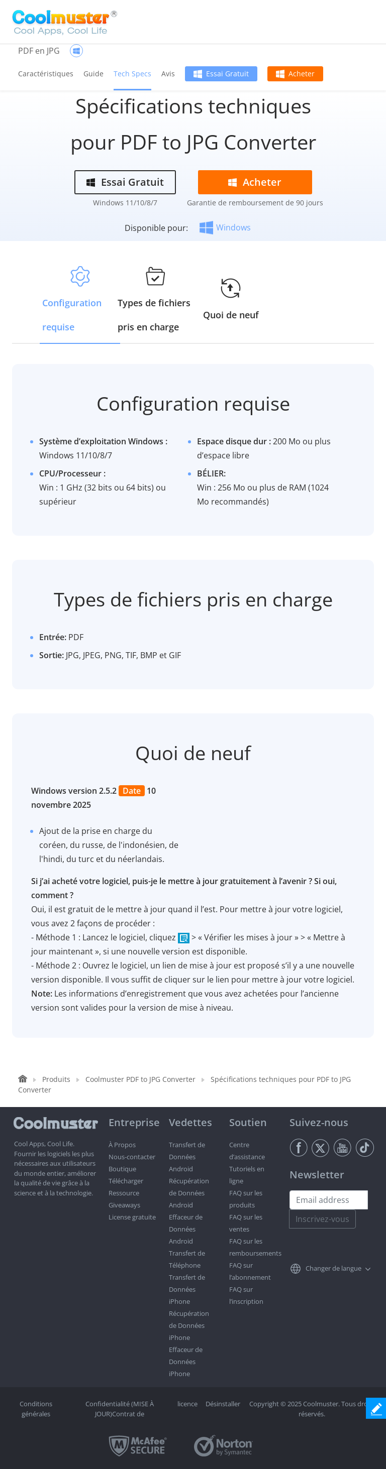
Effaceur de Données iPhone (186, 1361)
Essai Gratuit (227, 73)
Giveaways (124, 1204)
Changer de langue (333, 1268)
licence (187, 1403)
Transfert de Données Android (187, 1156)
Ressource (124, 1192)
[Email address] (329, 1199)
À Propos (122, 1144)
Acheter (301, 73)
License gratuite (132, 1216)
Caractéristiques (45, 73)
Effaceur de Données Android (186, 1229)
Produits (56, 1079)
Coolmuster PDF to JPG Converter (140, 1079)
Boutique (122, 1168)
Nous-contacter (132, 1156)
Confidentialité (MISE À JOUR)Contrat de (119, 1408)
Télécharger (126, 1180)
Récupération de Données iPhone (189, 1325)
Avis (168, 73)
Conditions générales (36, 1408)
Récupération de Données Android (189, 1192)
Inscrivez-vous (322, 1219)
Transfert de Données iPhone (187, 1289)
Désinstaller (223, 1403)
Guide (93, 73)
